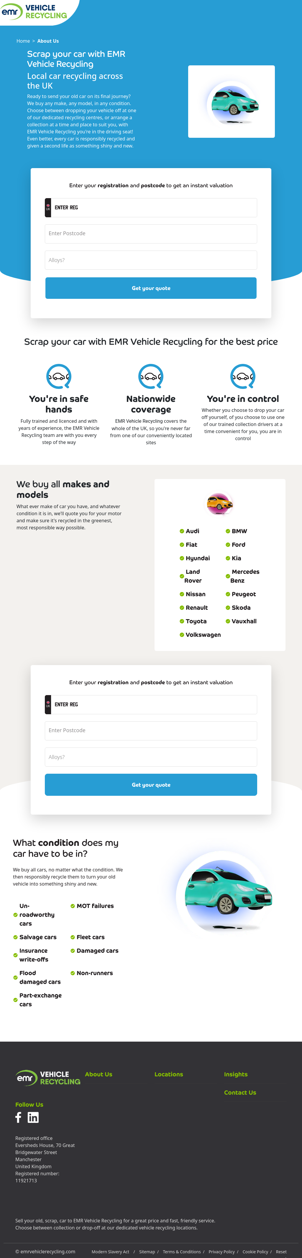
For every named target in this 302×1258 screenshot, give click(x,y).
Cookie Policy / (257, 1251)
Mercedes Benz (242, 576)
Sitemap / (149, 1251)
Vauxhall (241, 621)
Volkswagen (198, 635)
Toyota (193, 621)
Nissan (192, 594)
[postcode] (151, 233)
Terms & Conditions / (183, 1251)
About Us (48, 41)
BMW (236, 531)
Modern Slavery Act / (113, 1251)
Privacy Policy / (224, 1251)
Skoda (238, 607)
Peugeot (240, 594)
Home (23, 41)
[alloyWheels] (151, 260)
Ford (235, 544)
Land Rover (190, 576)
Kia (233, 558)
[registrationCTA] (154, 207)
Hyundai (194, 558)
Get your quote (151, 288)
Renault (193, 607)
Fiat (188, 544)
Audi (189, 531)
